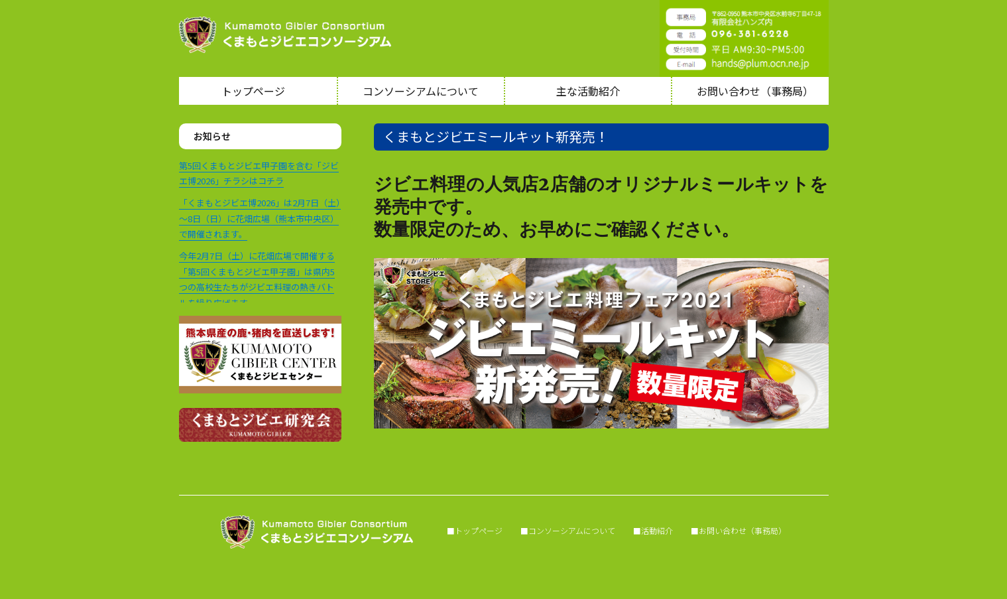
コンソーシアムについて (421, 91)
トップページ (253, 91)
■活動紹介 (653, 530)
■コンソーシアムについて (567, 530)
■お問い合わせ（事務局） (738, 530)
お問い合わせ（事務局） (755, 91)
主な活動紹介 (588, 91)
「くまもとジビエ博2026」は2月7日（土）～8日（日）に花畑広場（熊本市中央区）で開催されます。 (260, 218)
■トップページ (467, 530)
